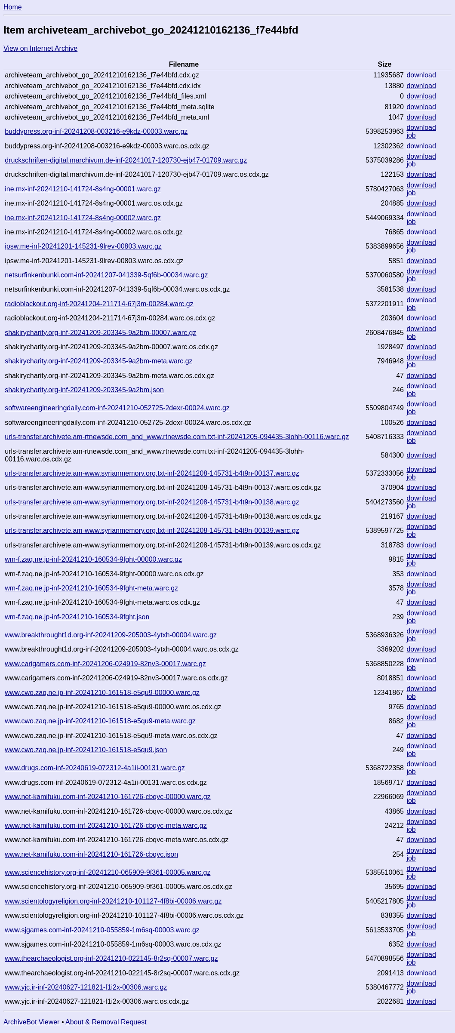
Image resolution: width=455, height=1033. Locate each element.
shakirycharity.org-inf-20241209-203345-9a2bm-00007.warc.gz (100, 332)
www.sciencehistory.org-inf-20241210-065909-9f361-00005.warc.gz (107, 872)
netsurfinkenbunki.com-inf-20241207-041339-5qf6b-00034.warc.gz (106, 275)
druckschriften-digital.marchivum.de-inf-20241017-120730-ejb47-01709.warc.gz (126, 160)
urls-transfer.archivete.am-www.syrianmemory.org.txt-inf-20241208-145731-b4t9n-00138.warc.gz (152, 502)
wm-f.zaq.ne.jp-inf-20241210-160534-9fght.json (77, 617)
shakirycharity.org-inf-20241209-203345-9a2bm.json (84, 390)
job (410, 135)
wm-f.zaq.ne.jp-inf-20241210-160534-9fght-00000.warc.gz (93, 559)
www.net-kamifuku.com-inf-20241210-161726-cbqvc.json (91, 854)
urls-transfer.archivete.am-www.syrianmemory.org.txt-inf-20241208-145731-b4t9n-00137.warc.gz (152, 473)
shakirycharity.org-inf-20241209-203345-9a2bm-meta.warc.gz (98, 361)
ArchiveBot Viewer (31, 1022)
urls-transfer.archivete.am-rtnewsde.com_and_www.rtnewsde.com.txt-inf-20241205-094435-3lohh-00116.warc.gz (177, 436)
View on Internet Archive (40, 48)
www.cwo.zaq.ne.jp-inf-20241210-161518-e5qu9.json (86, 749)
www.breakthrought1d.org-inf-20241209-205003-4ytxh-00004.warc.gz (111, 635)
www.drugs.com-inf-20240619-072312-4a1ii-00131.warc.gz (95, 768)
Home (12, 7)
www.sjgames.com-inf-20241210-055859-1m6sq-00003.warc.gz (102, 930)
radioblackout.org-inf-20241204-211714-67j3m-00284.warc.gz (99, 303)
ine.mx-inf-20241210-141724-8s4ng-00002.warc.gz (83, 217)
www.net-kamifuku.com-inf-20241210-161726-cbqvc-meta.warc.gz (106, 825)
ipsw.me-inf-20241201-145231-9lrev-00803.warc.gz (83, 246)
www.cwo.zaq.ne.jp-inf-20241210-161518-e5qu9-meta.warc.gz (100, 721)
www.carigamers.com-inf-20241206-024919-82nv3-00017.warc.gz (105, 663)
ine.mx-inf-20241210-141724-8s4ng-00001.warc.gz (83, 189)
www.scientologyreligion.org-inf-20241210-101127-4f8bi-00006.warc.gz (113, 901)
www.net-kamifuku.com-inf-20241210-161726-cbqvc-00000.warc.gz (107, 796)
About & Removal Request (106, 1022)
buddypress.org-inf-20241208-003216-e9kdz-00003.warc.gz (96, 131)
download (421, 75)
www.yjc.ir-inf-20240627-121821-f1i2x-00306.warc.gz (86, 987)
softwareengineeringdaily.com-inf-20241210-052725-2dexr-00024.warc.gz (117, 408)
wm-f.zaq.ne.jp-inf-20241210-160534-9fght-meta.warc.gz (91, 588)
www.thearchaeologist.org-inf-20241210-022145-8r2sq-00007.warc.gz (111, 958)
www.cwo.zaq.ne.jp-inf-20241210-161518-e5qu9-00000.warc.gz (102, 692)
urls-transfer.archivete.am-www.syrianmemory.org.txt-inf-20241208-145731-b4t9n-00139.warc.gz (152, 530)
